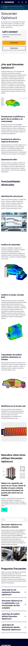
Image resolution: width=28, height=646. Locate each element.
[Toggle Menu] (2, 2)
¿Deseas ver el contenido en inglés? (17, 8)
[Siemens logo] (9, 2)
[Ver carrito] (22, 2)
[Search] (18, 2)
